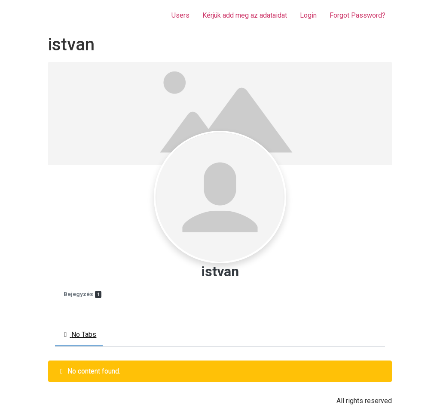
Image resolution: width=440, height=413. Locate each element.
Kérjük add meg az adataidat (244, 15)
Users (180, 15)
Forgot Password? (357, 15)
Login (308, 15)
